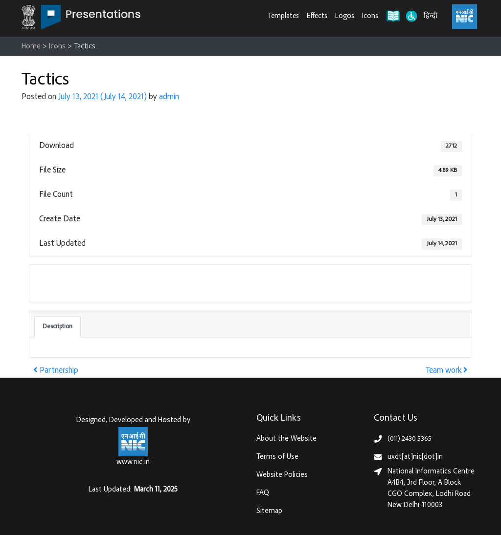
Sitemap (269, 511)
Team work (447, 371)
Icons (370, 16)
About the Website (286, 439)
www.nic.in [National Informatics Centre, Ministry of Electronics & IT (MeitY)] (133, 462)
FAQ (262, 493)
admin (169, 97)
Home (31, 46)
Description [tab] (57, 326)
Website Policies (282, 475)
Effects (317, 16)
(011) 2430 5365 (409, 439)
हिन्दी (430, 16)
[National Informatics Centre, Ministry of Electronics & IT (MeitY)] (464, 16)
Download (60, 282)
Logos (344, 16)
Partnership (55, 371)
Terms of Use (277, 457)
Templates (283, 16)
